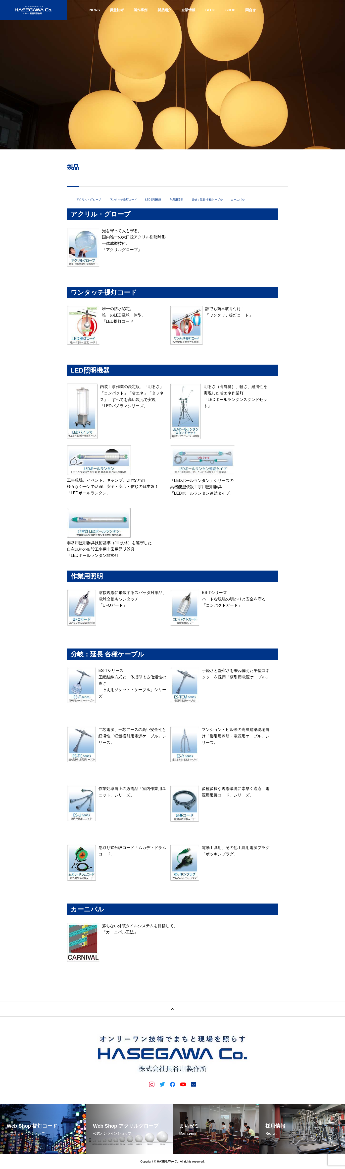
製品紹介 (164, 10)
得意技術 (117, 10)
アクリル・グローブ (88, 199)
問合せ (250, 10)
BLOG (210, 10)
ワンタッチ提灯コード (123, 199)
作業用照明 (176, 199)
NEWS (94, 10)
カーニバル (238, 199)
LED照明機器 (153, 199)
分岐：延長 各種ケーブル (207, 199)
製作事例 (141, 10)
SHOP (230, 10)
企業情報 (188, 10)
